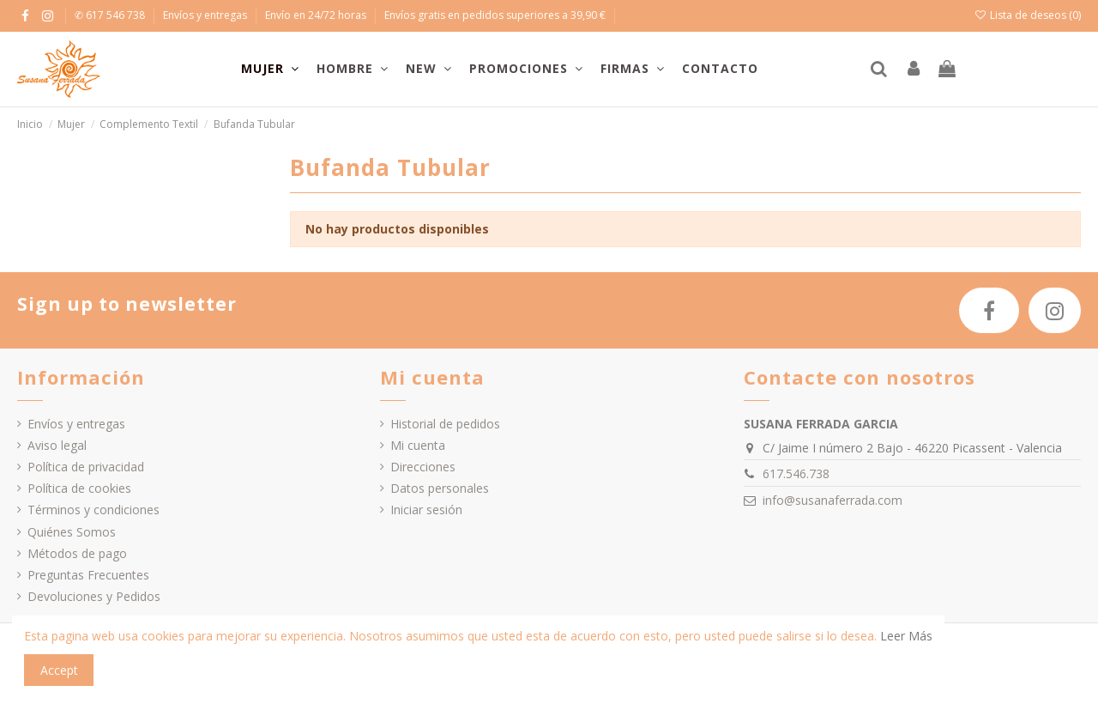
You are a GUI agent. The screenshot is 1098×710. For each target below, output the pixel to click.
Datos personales (439, 488)
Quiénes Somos (71, 532)
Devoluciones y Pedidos (93, 596)
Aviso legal (57, 445)
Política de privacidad (85, 466)
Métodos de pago (77, 553)
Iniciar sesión (426, 509)
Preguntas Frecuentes (88, 575)
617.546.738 (796, 473)
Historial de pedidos (445, 424)
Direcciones (422, 466)
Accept (59, 670)
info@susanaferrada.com (832, 500)
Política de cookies (79, 488)
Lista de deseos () (1027, 15)
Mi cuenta (417, 445)
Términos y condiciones (93, 509)
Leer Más (906, 636)
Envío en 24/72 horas (317, 15)
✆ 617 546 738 (111, 15)
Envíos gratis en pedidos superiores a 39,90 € (495, 15)
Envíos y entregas (206, 15)
